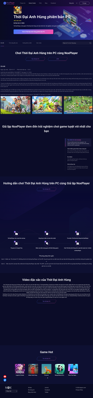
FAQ (40, 3)
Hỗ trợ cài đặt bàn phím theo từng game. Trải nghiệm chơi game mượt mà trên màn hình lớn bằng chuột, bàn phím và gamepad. (78, 144)
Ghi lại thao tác (71, 164)
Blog (46, 3)
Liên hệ (46, 387)
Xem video (38, 43)
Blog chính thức (32, 392)
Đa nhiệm (69, 157)
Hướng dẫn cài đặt (27, 43)
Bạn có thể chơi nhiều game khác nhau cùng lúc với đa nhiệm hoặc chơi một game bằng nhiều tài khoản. (78, 151)
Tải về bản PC (35, 59)
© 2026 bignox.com (81, 387)
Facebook (53, 3)
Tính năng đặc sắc (13, 43)
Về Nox (30, 387)
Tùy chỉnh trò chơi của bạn (74, 140)
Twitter (46, 392)
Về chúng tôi (31, 390)
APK (57, 59)
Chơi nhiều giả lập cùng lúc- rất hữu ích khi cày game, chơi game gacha (77, 160)
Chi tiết (2, 43)
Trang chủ (22, 3)
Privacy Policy (79, 390)
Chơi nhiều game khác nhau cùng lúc (76, 148)
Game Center (32, 3)
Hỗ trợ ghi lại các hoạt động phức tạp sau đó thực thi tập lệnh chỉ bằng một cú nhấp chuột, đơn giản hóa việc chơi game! (77, 168)
